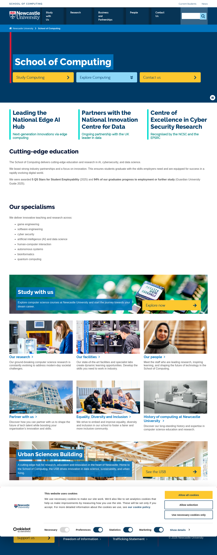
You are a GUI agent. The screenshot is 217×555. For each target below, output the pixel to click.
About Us (53, 16)
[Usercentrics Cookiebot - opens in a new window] (22, 548)
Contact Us (168, 16)
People (150, 16)
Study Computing (30, 77)
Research (94, 16)
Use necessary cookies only (189, 533)
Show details (178, 548)
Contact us (152, 77)
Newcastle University (22, 27)
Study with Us (74, 16)
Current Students (187, 4)
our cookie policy (139, 525)
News (205, 4)
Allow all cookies (189, 513)
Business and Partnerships (123, 16)
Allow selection (188, 523)
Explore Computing (95, 77)
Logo (24, 15)
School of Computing (25, 4)
